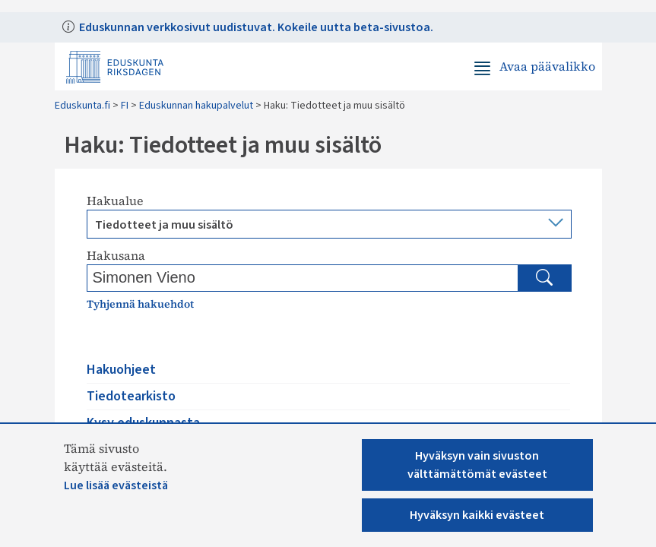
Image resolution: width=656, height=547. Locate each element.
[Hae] (544, 278)
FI (124, 105)
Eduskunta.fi (82, 105)
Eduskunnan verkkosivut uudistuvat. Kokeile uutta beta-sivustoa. (255, 27)
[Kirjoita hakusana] (214, 277)
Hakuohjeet (121, 369)
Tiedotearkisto (131, 396)
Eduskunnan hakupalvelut (196, 105)
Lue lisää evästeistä (116, 485)
